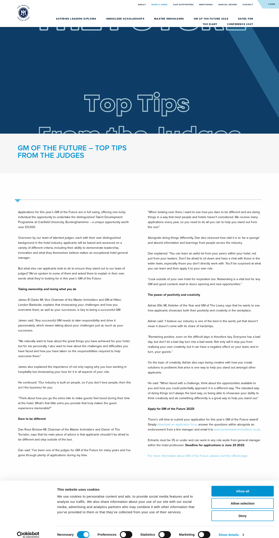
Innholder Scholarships (125, 18)
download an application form (177, 424)
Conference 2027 (240, 24)
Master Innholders (169, 18)
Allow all (242, 486)
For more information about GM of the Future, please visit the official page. (198, 456)
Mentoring (206, 4)
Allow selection (242, 498)
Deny (243, 510)
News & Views (159, 4)
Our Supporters (183, 4)
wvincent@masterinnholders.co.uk (237, 429)
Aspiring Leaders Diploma (76, 18)
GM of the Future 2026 (212, 18)
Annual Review (228, 4)
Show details (229, 529)
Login (271, 4)
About (142, 4)
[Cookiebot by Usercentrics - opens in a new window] (28, 529)
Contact (248, 4)
